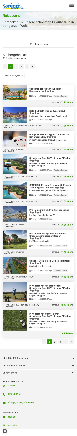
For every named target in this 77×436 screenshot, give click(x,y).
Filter (38, 44)
